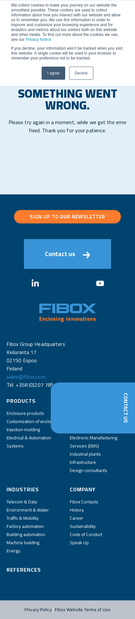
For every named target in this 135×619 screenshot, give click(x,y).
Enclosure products (25, 413)
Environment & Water (28, 510)
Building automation (26, 534)
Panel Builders (84, 429)
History (77, 510)
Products (21, 401)
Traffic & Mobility (23, 518)
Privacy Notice (38, 39)
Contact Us (126, 408)
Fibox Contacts (84, 501)
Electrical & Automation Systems (29, 441)
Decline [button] (81, 73)
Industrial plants (85, 454)
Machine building (23, 542)
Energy (13, 550)
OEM (74, 421)
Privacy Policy (38, 609)
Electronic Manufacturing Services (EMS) (93, 441)
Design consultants (88, 470)
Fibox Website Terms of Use (82, 609)
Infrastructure (83, 462)
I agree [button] (53, 73)
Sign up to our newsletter (68, 216)
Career (76, 518)
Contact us (67, 254)
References (24, 570)
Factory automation (25, 526)
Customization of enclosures (34, 421)
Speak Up (79, 542)
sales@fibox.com (26, 377)
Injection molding (23, 429)
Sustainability (83, 526)
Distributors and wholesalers (98, 413)
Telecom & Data (22, 501)
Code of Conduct (86, 534)
